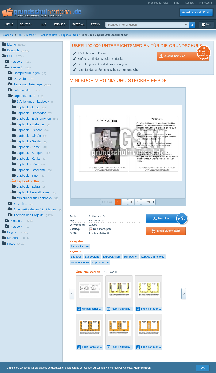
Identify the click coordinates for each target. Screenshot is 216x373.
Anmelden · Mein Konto (196, 12)
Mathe (8, 24)
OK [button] (203, 367)
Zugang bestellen (186, 56)
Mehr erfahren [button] (142, 367)
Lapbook (76, 256)
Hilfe (176, 2)
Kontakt (189, 2)
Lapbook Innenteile (152, 256)
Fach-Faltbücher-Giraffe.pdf (149, 309)
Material (78, 24)
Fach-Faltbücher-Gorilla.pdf (90, 347)
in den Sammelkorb (168, 230)
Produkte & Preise (158, 2)
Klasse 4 (17, 226)
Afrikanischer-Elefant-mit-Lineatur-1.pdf (90, 309)
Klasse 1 (18, 62)
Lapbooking (92, 256)
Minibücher (131, 256)
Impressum (205, 2)
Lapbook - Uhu (69, 35)
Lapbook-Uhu (100, 262)
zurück (108, 202)
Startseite (8, 35)
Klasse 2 (31, 35)
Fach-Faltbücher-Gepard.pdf (120, 309)
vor (148, 202)
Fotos (95, 24)
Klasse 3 (19, 221)
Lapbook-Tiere (111, 256)
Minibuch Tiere (80, 262)
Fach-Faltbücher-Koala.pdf (149, 347)
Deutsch (26, 24)
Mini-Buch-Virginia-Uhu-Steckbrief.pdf (118, 80)
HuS (43, 24)
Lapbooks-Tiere (48, 35)
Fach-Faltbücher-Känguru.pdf (120, 347)
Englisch (60, 24)
